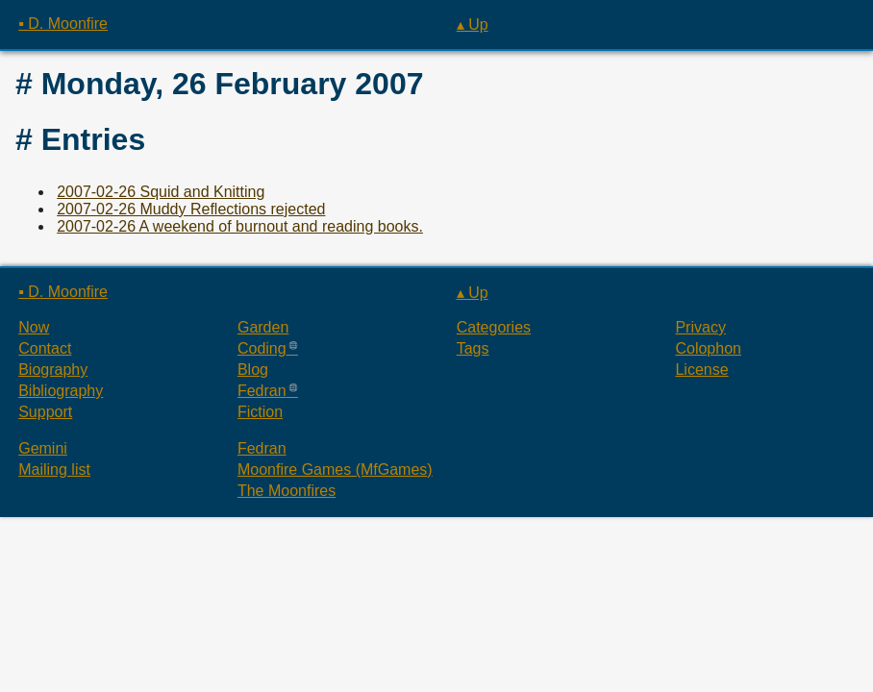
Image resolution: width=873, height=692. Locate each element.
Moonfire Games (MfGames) (335, 469)
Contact (44, 348)
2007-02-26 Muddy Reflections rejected (191, 209)
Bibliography (60, 391)
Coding (262, 348)
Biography (52, 369)
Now (33, 327)
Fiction (260, 412)
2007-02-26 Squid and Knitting (160, 192)
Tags (473, 348)
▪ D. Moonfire (63, 23)
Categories (494, 327)
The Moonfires (286, 490)
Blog (252, 369)
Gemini (42, 448)
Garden (262, 327)
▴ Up (472, 24)
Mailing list (54, 469)
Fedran (262, 391)
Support (45, 412)
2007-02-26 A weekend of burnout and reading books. (240, 226)
